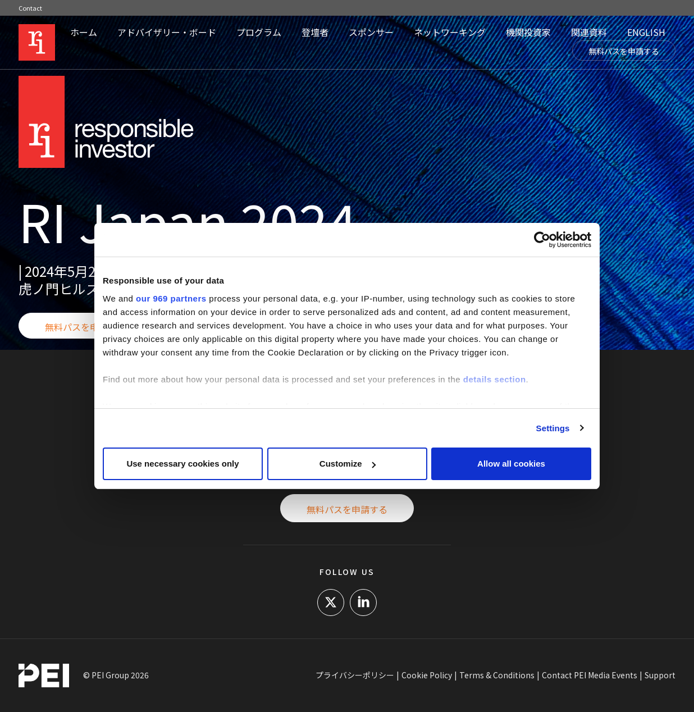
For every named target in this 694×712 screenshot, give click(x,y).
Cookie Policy (426, 675)
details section (494, 379)
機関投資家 (528, 32)
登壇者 (315, 32)
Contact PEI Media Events (589, 675)
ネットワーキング (450, 32)
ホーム (83, 32)
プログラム (258, 32)
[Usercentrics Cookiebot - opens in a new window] (542, 239)
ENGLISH (646, 32)
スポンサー (371, 32)
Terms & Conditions (497, 675)
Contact (30, 7)
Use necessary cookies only (182, 463)
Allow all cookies (511, 463)
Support (660, 675)
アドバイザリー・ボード (166, 32)
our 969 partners (171, 298)
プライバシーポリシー (355, 675)
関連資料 (589, 32)
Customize (347, 463)
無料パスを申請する (623, 51)
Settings (553, 428)
